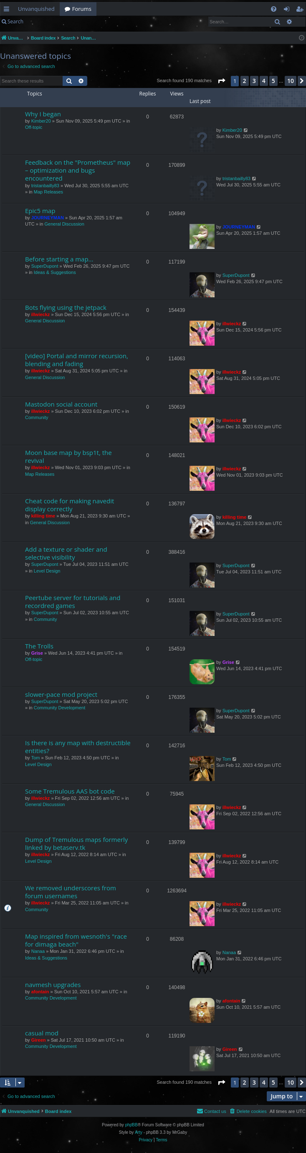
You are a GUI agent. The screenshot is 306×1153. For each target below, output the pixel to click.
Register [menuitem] (301, 10)
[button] (221, 81)
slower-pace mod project (61, 694)
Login (41, 21)
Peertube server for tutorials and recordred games (73, 601)
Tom (35, 757)
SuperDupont (44, 266)
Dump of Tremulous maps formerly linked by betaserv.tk (76, 843)
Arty (138, 1132)
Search (15, 21)
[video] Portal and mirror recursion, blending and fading (76, 360)
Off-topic (33, 127)
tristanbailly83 (45, 185)
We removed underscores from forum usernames (70, 892)
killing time (43, 515)
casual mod (41, 1033)
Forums (81, 9)
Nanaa (38, 951)
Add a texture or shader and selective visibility (66, 553)
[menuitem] (273, 9)
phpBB (131, 1125)
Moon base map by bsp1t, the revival (68, 456)
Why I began (43, 114)
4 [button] (264, 81)
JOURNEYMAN (47, 217)
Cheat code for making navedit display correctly (69, 505)
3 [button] (254, 81)
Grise (37, 653)
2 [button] (244, 81)
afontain (40, 991)
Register (69, 21)
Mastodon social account (61, 404)
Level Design (47, 570)
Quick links (8, 10)
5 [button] (273, 81)
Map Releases (48, 191)
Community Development (60, 707)
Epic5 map (40, 210)
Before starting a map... (59, 259)
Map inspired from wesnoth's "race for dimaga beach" (76, 940)
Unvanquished (36, 9)
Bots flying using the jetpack (65, 307)
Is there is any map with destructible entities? (78, 747)
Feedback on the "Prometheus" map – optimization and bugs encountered (77, 170)
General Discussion (64, 223)
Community (36, 417)
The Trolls (39, 646)
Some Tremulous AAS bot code (70, 791)
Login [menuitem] (288, 10)
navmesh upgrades (53, 984)
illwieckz (40, 314)
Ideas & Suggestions (55, 272)
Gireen (38, 1039)
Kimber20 (41, 120)
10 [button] (290, 81)
